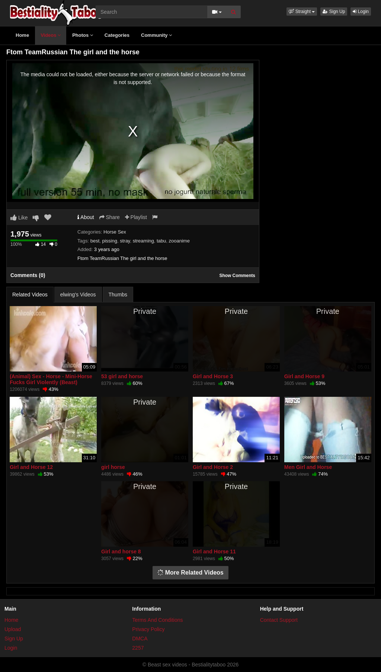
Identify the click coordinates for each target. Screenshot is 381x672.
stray (125, 241)
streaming (143, 241)
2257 (138, 648)
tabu (161, 241)
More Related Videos (190, 572)
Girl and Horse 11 (214, 551)
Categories (117, 35)
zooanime (179, 241)
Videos (51, 35)
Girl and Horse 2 (213, 467)
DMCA (139, 639)
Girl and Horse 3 (213, 376)
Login (361, 11)
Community (156, 35)
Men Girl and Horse (308, 467)
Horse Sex (114, 232)
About (85, 217)
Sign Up (334, 11)
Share (109, 217)
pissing (109, 241)
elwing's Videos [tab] (78, 295)
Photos (82, 35)
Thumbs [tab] (118, 295)
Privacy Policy (148, 629)
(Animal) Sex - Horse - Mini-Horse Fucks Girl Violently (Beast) (51, 379)
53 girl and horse (122, 376)
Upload (12, 629)
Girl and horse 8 (121, 551)
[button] (301, 11)
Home (22, 35)
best (95, 241)
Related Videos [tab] (30, 295)
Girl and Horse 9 (304, 376)
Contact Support (279, 620)
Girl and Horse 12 (31, 467)
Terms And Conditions (157, 620)
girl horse (113, 467)
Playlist (136, 217)
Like (19, 218)
